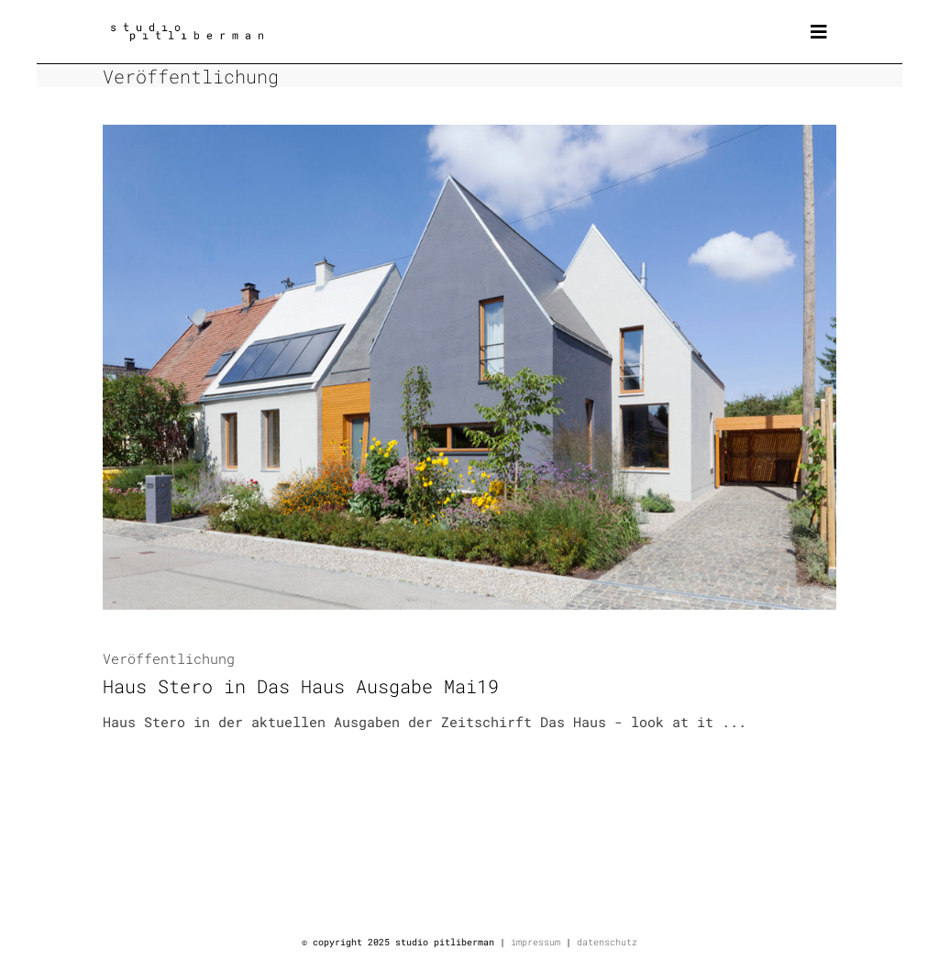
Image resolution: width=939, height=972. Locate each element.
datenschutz (607, 942)
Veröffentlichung (169, 658)
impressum (535, 942)
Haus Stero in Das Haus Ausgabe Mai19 (301, 686)
